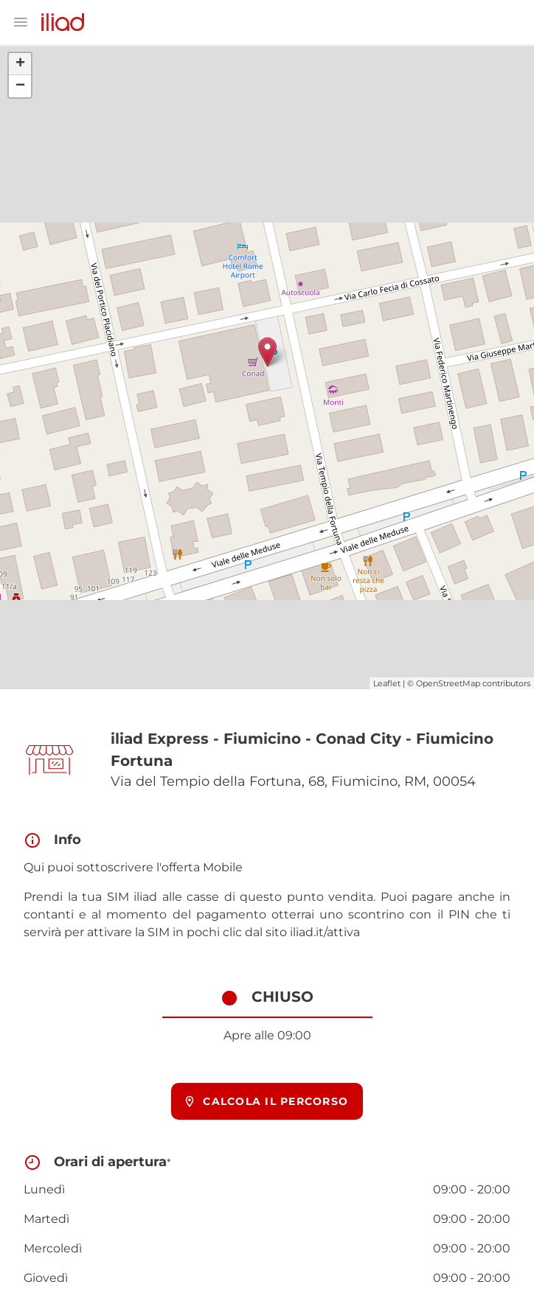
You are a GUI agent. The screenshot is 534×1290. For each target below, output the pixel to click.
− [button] (20, 86)
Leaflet (386, 683)
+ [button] (20, 64)
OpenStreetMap (448, 683)
